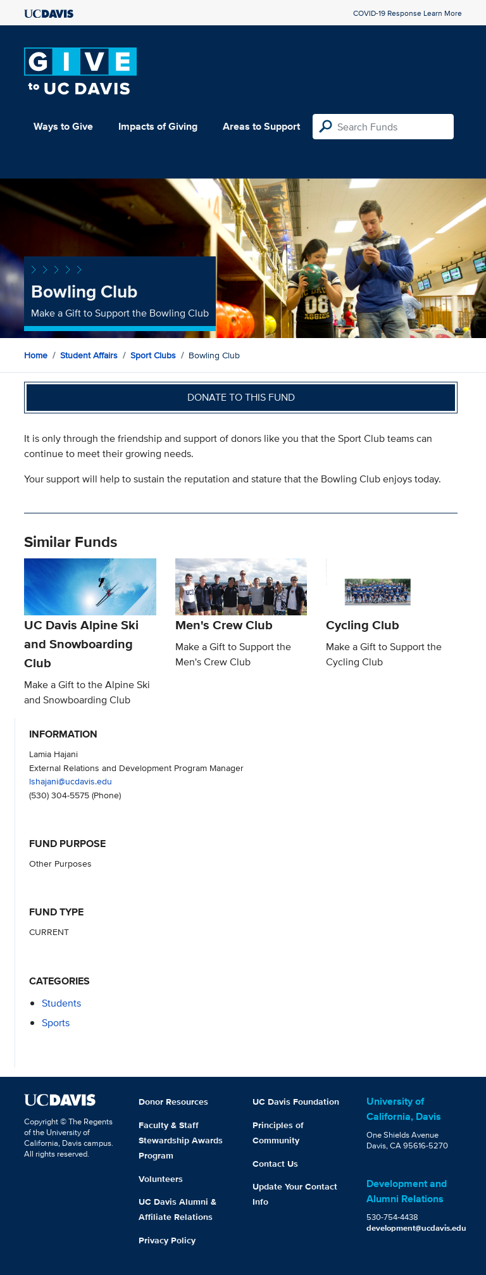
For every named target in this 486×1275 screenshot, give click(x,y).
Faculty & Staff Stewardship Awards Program (181, 1140)
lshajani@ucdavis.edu (70, 781)
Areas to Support (261, 126)
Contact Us (275, 1163)
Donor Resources (173, 1101)
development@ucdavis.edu (416, 1228)
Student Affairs (89, 355)
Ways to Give (63, 126)
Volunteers (161, 1178)
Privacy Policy (167, 1240)
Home (35, 355)
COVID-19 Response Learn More (407, 13)
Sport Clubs (153, 355)
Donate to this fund (241, 397)
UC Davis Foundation (295, 1101)
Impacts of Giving (157, 126)
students (61, 1003)
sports (56, 1022)
